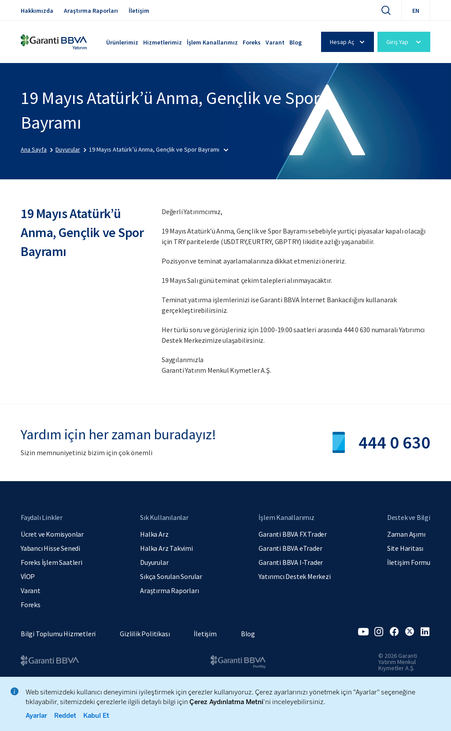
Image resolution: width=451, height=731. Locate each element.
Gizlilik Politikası (145, 633)
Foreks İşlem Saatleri (51, 562)
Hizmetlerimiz (162, 42)
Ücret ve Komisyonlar (52, 534)
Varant (275, 42)
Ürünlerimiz (122, 42)
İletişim (139, 11)
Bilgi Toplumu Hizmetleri (58, 633)
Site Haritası (405, 548)
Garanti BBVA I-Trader (291, 562)
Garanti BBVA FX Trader (293, 534)
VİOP (28, 576)
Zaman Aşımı (406, 534)
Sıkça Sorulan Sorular (171, 576)
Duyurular (154, 562)
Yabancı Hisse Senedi (50, 548)
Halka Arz (154, 534)
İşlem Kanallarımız (212, 42)
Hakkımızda (37, 11)
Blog (295, 42)
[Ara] (386, 10)
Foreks (252, 42)
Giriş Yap (405, 42)
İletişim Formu (408, 562)
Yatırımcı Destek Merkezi (294, 576)
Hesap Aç (348, 42)
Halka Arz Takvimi (166, 548)
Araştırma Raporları (91, 11)
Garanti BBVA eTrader (290, 548)
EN (415, 11)
